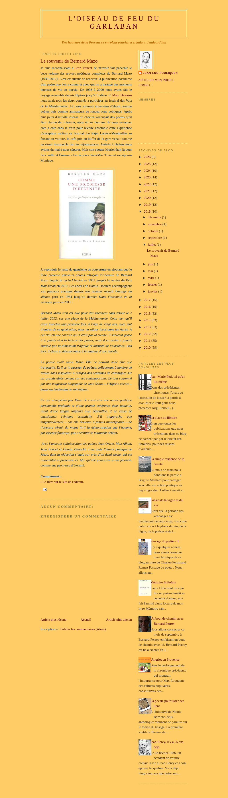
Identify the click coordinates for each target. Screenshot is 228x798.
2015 (148, 313)
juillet (152, 244)
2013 (148, 327)
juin (151, 264)
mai (151, 271)
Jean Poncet (83, 68)
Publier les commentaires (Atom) (83, 629)
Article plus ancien (119, 619)
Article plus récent (53, 619)
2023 (148, 177)
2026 (148, 157)
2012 (148, 334)
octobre (153, 231)
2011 (147, 340)
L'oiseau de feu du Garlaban (114, 22)
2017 (148, 300)
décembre (155, 217)
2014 (148, 320)
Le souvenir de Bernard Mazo (69, 61)
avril (151, 278)
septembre (155, 237)
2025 (148, 164)
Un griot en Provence (164, 659)
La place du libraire (163, 417)
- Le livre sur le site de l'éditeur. (62, 482)
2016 (148, 306)
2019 (148, 204)
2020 (148, 198)
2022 (148, 184)
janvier (153, 291)
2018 (148, 211)
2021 (148, 191)
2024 (148, 170)
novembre (155, 224)
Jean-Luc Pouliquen (160, 73)
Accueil (86, 619)
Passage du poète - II (164, 541)
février (153, 284)
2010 (148, 347)
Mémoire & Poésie (163, 582)
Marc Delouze (121, 95)
